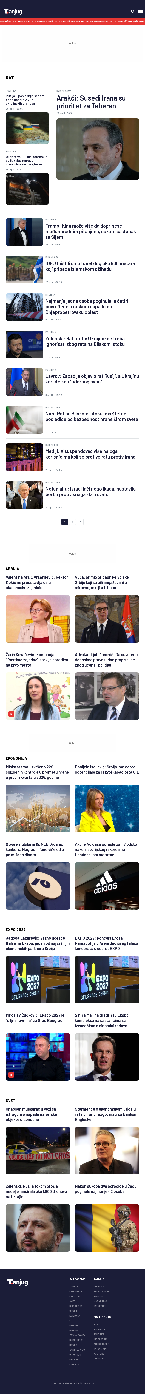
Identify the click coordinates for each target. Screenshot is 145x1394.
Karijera (99, 1296)
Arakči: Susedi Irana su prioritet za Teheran (91, 102)
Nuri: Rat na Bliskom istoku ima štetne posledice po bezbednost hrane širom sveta (91, 416)
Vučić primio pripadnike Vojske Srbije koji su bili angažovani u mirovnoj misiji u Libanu (102, 582)
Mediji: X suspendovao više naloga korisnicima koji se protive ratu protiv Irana (90, 453)
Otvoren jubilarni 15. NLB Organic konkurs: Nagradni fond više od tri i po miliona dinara (36, 849)
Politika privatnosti (101, 1289)
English (74, 1364)
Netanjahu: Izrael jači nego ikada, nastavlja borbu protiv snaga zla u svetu (90, 491)
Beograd (74, 1330)
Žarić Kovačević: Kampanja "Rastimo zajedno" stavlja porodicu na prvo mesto (37, 659)
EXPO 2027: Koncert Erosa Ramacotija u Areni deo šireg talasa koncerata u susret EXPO (106, 943)
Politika (11, 90)
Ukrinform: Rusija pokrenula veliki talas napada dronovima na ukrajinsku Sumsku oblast (26, 160)
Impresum (100, 1305)
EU (70, 1320)
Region (73, 1325)
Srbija (12, 568)
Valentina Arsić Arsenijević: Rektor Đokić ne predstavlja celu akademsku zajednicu (37, 582)
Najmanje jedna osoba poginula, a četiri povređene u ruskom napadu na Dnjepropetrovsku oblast (86, 306)
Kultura (74, 1315)
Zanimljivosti (78, 1349)
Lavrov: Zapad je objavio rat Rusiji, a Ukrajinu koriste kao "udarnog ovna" (92, 378)
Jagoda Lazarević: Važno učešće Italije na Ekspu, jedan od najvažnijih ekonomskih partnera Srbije (38, 943)
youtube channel (99, 1356)
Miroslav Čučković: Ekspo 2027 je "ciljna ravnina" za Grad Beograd (35, 1018)
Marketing (100, 1301)
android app (101, 1343)
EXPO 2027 (16, 929)
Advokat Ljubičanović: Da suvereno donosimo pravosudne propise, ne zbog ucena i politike (106, 659)
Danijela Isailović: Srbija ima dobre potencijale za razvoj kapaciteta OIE (107, 769)
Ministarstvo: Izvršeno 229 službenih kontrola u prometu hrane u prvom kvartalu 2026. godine (37, 772)
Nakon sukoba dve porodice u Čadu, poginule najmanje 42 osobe (106, 1189)
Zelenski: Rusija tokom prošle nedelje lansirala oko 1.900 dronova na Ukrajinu (36, 1191)
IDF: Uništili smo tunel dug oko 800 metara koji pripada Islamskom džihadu (90, 266)
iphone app (100, 1348)
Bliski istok (63, 90)
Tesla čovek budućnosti (77, 1337)
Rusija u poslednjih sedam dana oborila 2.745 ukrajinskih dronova (25, 99)
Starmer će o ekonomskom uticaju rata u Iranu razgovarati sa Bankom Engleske (106, 1114)
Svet (11, 1100)
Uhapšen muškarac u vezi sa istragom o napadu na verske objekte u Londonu (31, 1114)
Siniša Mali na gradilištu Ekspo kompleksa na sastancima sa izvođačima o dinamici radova (102, 1020)
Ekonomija (16, 758)
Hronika (50, 294)
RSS (96, 1324)
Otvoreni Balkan (75, 1357)
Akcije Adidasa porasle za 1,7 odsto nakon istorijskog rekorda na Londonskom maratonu (106, 849)
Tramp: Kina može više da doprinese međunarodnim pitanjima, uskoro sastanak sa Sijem (90, 231)
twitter (99, 1334)
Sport (73, 1310)
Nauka (73, 1344)
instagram (100, 1339)
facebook (100, 1329)
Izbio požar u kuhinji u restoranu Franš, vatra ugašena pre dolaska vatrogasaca (62, 21)
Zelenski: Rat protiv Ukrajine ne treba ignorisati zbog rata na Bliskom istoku (85, 341)
